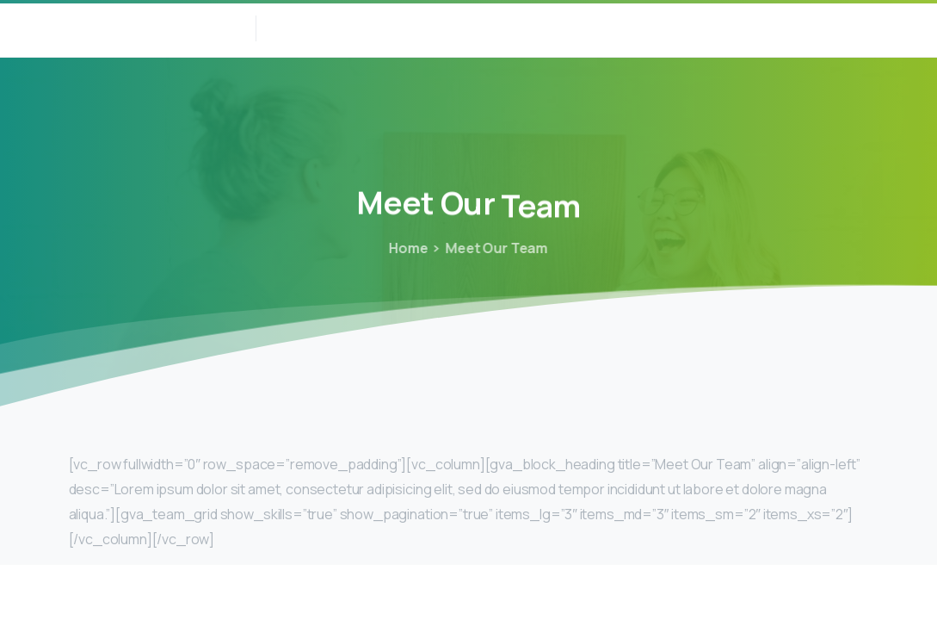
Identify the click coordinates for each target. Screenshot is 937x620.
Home (407, 248)
